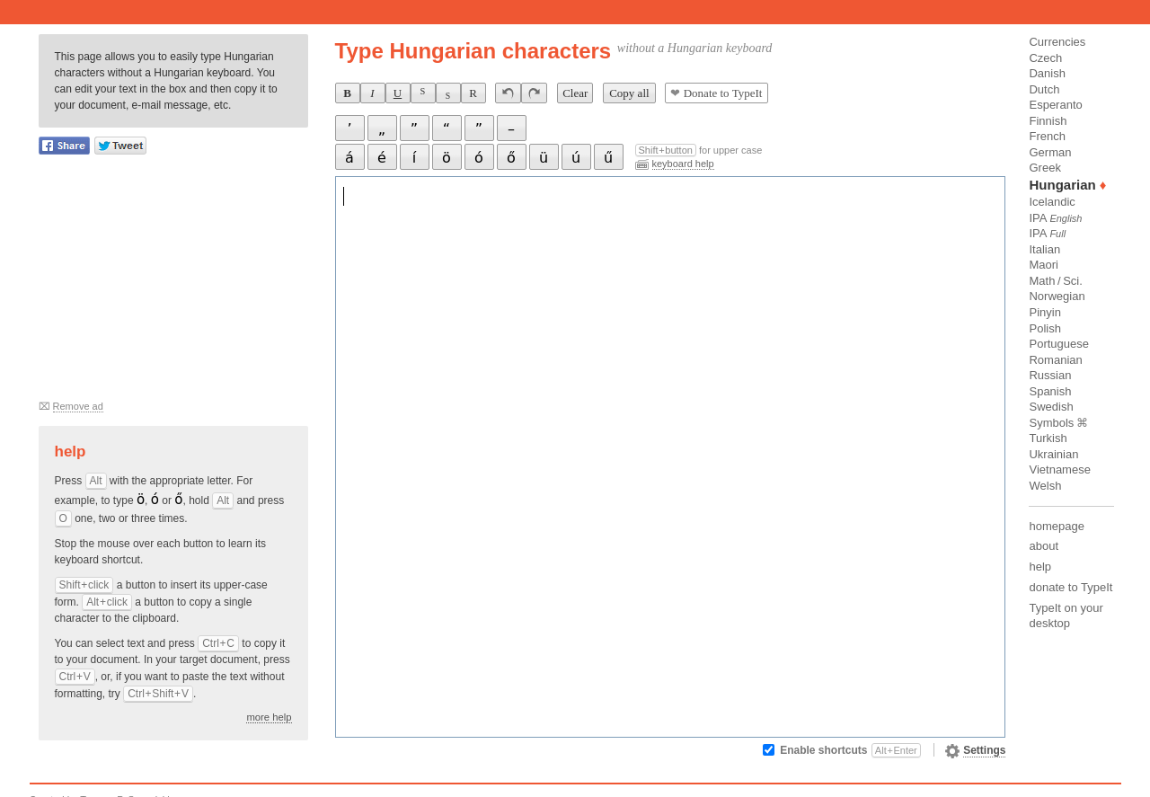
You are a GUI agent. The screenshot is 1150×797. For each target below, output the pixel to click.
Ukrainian (1053, 454)
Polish (1044, 328)
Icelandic (1052, 201)
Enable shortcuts (850, 750)
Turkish (1047, 438)
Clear (575, 93)
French (1047, 136)
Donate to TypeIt (716, 93)
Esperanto (1055, 104)
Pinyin (1044, 312)
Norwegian (1056, 296)
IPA (1055, 218)
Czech (1045, 58)
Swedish (1051, 406)
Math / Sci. (1055, 281)
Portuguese (1059, 343)
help (1040, 566)
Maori (1043, 264)
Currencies (1057, 42)
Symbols (1051, 422)
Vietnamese (1059, 469)
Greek (1044, 167)
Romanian (1055, 360)
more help (268, 717)
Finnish (1047, 121)
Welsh (1045, 485)
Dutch (1044, 89)
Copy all (629, 93)
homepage (1056, 526)
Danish (1047, 73)
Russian (1050, 375)
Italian (1044, 249)
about (1043, 546)
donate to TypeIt (1070, 587)
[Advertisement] (173, 284)
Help (70, 451)
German (1050, 152)
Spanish (1050, 391)
